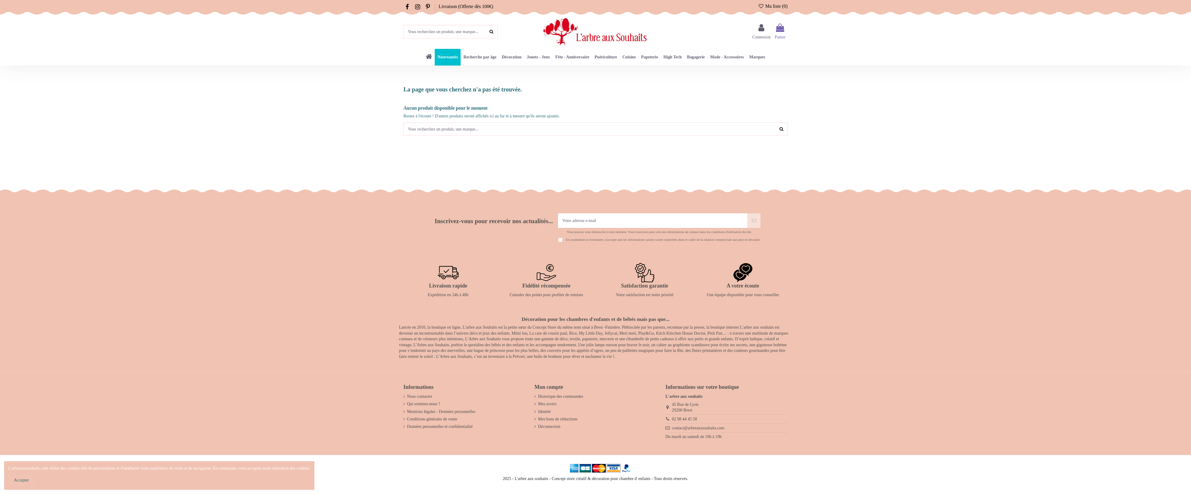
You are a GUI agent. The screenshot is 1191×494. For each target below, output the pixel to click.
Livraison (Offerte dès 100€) (466, 6)
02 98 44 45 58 (684, 419)
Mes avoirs (547, 404)
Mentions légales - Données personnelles (441, 411)
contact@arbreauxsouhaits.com (698, 428)
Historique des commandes (560, 396)
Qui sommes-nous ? (423, 404)
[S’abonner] (753, 220)
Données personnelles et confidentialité (440, 426)
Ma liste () (773, 6)
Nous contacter (419, 396)
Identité (544, 411)
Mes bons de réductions (558, 419)
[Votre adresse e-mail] (652, 220)
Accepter (21, 480)
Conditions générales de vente (432, 419)
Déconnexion (549, 426)
